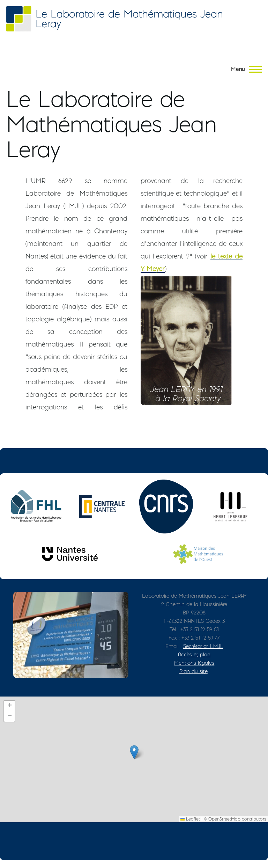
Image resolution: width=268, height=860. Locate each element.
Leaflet (190, 819)
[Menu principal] (244, 69)
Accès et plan (194, 654)
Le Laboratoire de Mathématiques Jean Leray (129, 19)
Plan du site (193, 671)
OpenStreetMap (224, 819)
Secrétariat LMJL (203, 646)
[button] (134, 752)
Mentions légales (194, 662)
